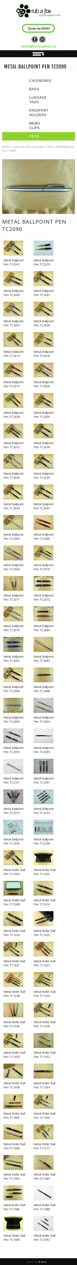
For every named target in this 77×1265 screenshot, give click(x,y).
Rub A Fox (32, 1261)
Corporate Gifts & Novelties (28, 147)
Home (5, 147)
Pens (50, 147)
